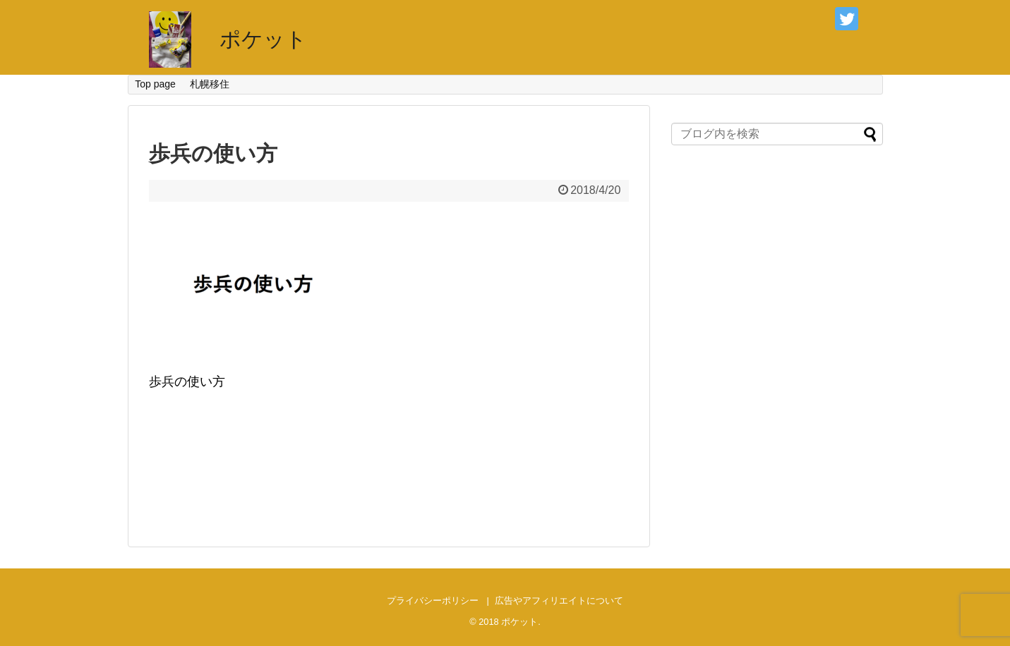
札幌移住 (209, 84)
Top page (155, 84)
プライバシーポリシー (433, 600)
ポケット (263, 39)
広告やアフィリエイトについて (559, 600)
